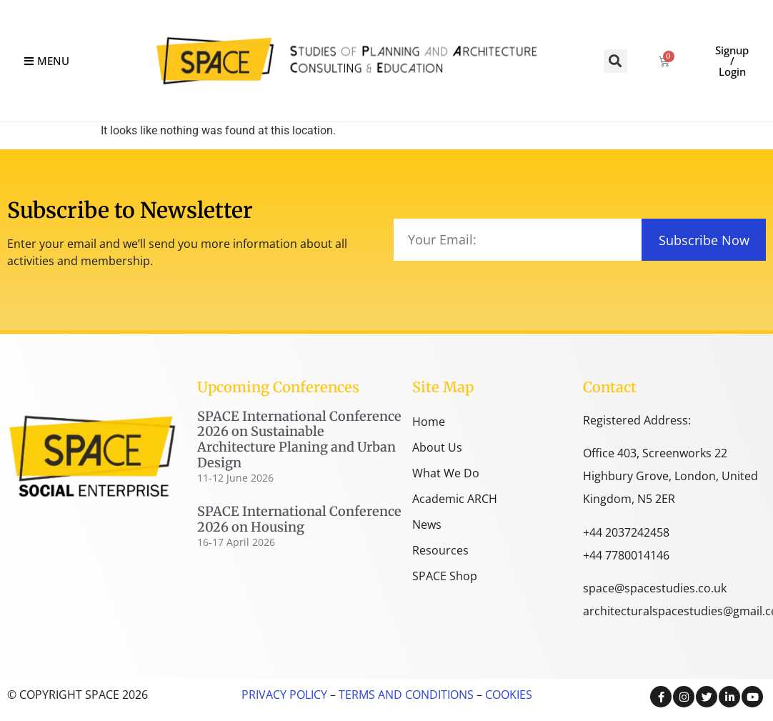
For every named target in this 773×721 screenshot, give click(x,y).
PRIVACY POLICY (284, 694)
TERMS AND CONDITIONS (405, 694)
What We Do (445, 473)
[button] (615, 61)
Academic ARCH (454, 499)
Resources (440, 550)
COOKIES (508, 694)
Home (428, 421)
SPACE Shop (444, 576)
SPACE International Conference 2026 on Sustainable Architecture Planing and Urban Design (299, 439)
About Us (437, 447)
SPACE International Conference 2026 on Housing (299, 519)
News (427, 524)
